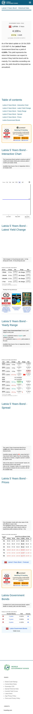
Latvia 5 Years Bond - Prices (12, 117)
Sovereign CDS (9, 686)
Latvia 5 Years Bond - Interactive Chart (15, 105)
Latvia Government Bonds (11, 120)
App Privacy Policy (10, 696)
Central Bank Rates (11, 684)
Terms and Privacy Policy (12, 698)
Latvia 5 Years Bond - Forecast (18, 562)
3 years (11, 619)
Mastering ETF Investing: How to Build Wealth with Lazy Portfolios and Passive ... (6, 310)
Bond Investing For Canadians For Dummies (16, 308)
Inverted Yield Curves (11, 691)
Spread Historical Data (11, 689)
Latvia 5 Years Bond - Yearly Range (14, 111)
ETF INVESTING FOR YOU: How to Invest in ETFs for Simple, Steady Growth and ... (27, 310)
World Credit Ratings (11, 681)
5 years (11, 622)
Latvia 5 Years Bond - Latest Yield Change (17, 108)
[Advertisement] (16, 15)
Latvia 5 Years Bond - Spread (12, 114)
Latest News (8, 693)
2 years (11, 616)
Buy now (17, 138)
